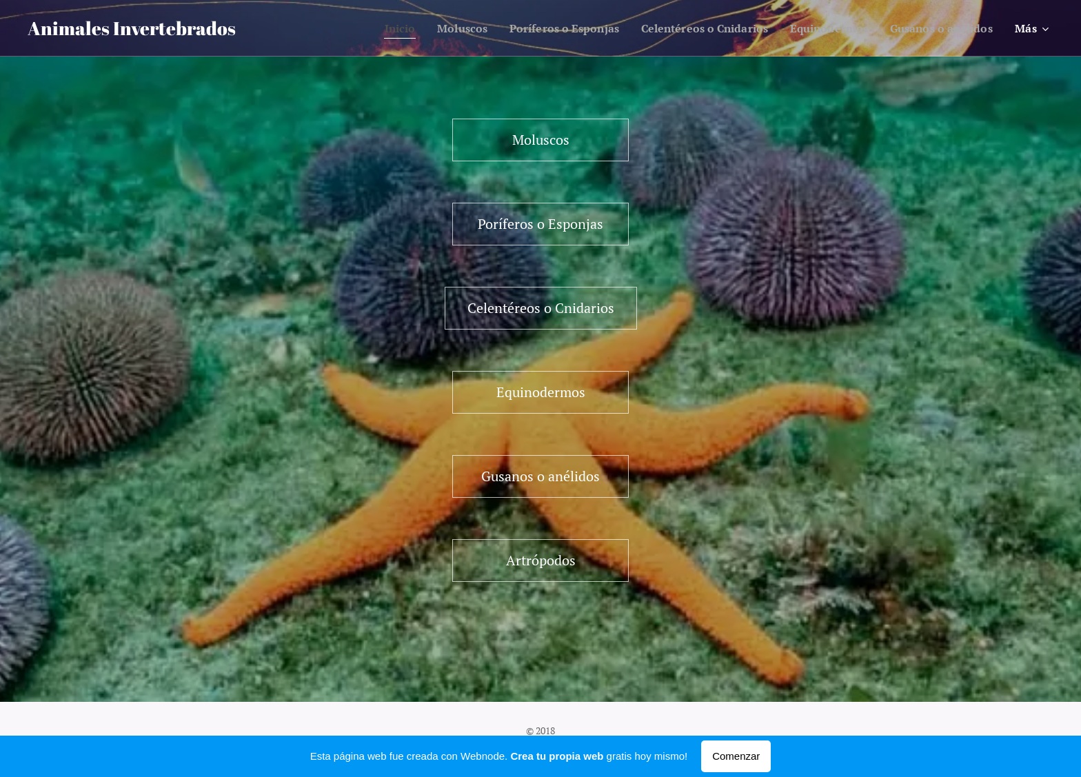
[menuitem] (363, 28)
